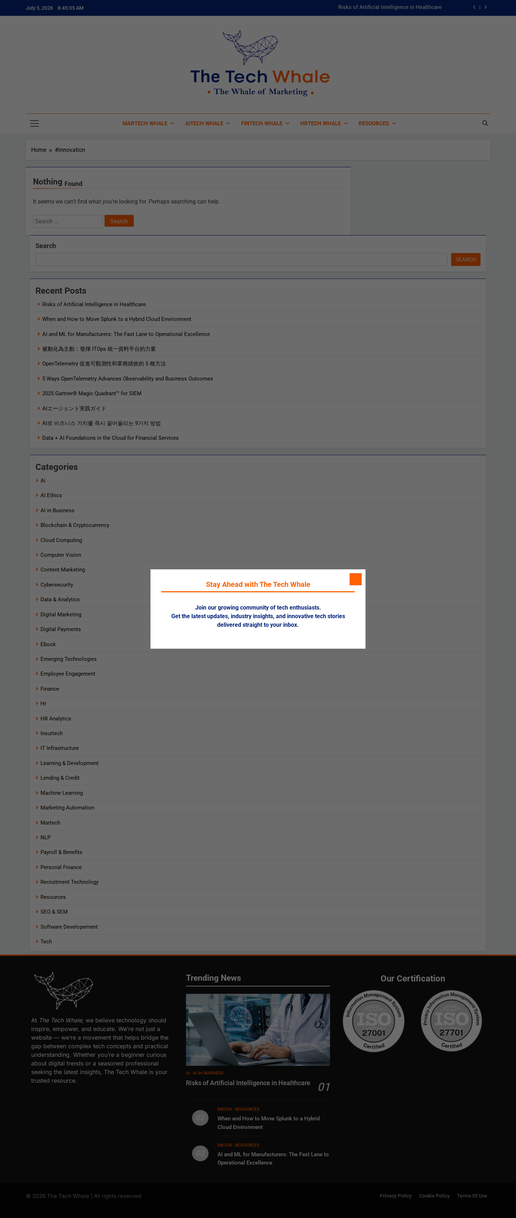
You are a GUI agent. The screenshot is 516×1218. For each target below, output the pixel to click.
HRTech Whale (320, 123)
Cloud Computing (61, 540)
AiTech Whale (204, 123)
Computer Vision (60, 555)
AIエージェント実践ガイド (74, 408)
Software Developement (69, 927)
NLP (45, 837)
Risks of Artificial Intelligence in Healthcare (390, 7)
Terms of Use (472, 1196)
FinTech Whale (261, 123)
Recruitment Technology (69, 882)
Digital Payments (60, 629)
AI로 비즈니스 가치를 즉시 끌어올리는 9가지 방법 (101, 423)
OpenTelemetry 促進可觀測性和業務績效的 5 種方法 (104, 363)
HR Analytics (55, 718)
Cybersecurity (56, 585)
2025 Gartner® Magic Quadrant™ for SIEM (92, 393)
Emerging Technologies (68, 659)
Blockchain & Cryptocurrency (74, 525)
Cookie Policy (434, 1196)
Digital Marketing (60, 614)
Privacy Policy (396, 1196)
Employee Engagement (67, 674)
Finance (49, 689)
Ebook (48, 644)
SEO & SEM (54, 912)
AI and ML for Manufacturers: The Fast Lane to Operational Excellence (126, 334)
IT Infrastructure (59, 748)
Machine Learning (61, 793)
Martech (50, 823)
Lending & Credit (60, 778)
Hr (43, 703)
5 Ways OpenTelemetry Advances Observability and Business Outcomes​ (127, 378)
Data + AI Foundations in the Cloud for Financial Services (110, 438)
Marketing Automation (67, 807)
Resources (374, 123)
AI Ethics (51, 495)
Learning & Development (69, 763)
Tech (46, 941)
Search (45, 245)
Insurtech (51, 733)
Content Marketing (62, 569)
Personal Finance (61, 867)
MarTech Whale (145, 123)
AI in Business (57, 510)
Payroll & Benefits (61, 852)
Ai (43, 480)
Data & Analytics (60, 599)
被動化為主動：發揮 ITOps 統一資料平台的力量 (99, 349)
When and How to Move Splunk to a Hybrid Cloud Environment (116, 319)
